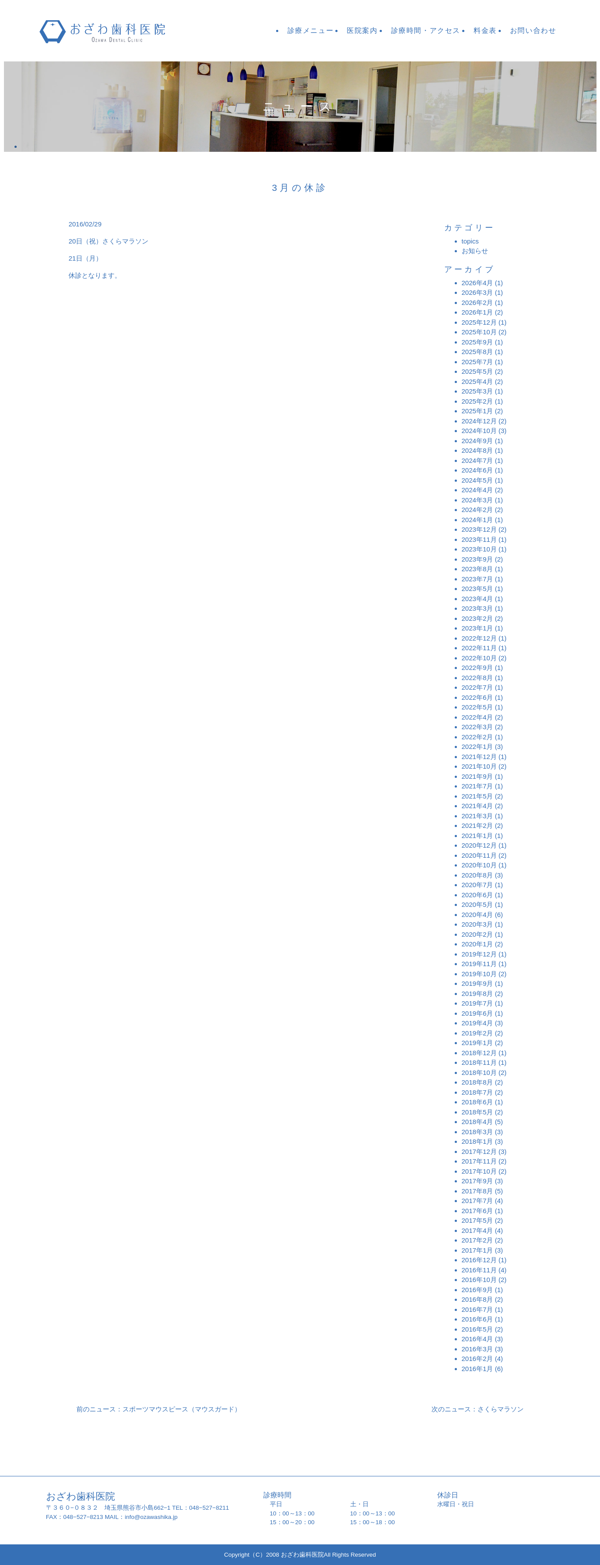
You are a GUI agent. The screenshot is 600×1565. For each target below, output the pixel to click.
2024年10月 (479, 430)
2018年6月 (477, 1102)
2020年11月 (479, 855)
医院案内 (362, 30)
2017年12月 (479, 1151)
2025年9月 (477, 342)
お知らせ (475, 250)
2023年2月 (477, 618)
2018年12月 (479, 1052)
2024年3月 (477, 500)
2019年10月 (479, 974)
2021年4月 (477, 805)
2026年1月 (477, 312)
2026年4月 (477, 282)
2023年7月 (477, 579)
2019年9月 (477, 983)
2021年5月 (477, 796)
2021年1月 (477, 835)
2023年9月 (477, 559)
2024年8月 (477, 450)
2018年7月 (477, 1092)
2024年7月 (477, 460)
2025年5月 (477, 371)
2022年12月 (479, 638)
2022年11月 (479, 648)
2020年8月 (477, 875)
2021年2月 (477, 825)
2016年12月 (479, 1260)
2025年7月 (477, 361)
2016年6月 (477, 1319)
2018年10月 (479, 1072)
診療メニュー (310, 30)
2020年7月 (477, 884)
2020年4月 (477, 914)
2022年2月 (477, 737)
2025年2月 (477, 401)
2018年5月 (477, 1112)
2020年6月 (477, 895)
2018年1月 (477, 1141)
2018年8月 (477, 1082)
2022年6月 (477, 697)
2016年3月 (477, 1349)
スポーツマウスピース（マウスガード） (181, 1409)
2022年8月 (477, 677)
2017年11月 (479, 1161)
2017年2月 (477, 1240)
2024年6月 (477, 470)
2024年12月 (479, 421)
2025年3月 (477, 391)
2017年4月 (477, 1230)
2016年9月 (477, 1289)
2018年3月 (477, 1131)
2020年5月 (477, 904)
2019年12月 (479, 954)
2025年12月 (479, 322)
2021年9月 (477, 776)
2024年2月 (477, 509)
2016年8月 (477, 1299)
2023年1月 (477, 628)
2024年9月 (477, 440)
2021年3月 (477, 816)
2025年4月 (477, 381)
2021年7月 (477, 786)
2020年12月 (479, 845)
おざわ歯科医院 (116, 30)
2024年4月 (477, 490)
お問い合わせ (533, 30)
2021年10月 (479, 766)
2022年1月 (477, 746)
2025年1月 (477, 411)
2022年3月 (477, 727)
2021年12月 (479, 756)
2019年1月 (477, 1042)
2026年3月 (477, 292)
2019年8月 (477, 993)
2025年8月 (477, 351)
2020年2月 (477, 934)
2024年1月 (477, 519)
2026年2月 (477, 302)
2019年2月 (477, 1033)
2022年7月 (477, 687)
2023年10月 (479, 549)
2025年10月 (479, 332)
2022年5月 (477, 707)
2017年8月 (477, 1191)
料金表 (485, 30)
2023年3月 (477, 608)
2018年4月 (477, 1121)
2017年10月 (479, 1171)
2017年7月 (477, 1200)
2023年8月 (477, 569)
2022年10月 (479, 658)
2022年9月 (477, 667)
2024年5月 (477, 480)
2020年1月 (477, 944)
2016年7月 (477, 1309)
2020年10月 (479, 865)
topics (470, 241)
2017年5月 (477, 1220)
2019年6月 (477, 1013)
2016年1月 (477, 1368)
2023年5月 (477, 588)
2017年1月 (477, 1250)
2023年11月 (479, 539)
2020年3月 (477, 924)
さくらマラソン (125, 241)
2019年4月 (477, 1023)
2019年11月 (479, 963)
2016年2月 (477, 1358)
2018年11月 (479, 1062)
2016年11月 (479, 1270)
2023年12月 (479, 529)
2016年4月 (477, 1339)
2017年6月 (477, 1210)
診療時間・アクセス (425, 30)
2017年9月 (477, 1181)
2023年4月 (477, 598)
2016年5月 (477, 1329)
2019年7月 (477, 1003)
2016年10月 (479, 1279)
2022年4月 (477, 717)
